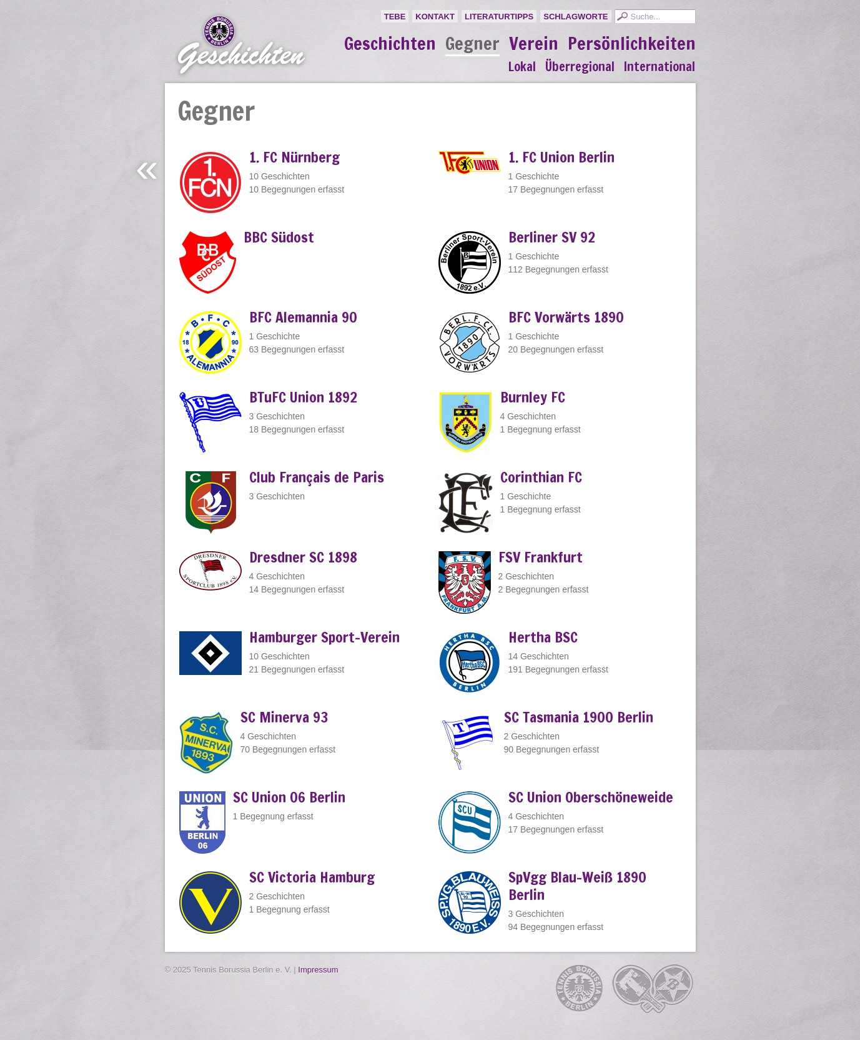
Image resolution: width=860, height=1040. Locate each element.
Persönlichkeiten (632, 43)
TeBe (395, 16)
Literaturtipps (499, 16)
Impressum (318, 969)
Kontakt (435, 16)
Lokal (522, 67)
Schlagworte (575, 16)
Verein (533, 43)
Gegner (472, 44)
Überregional (580, 67)
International (659, 67)
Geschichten (390, 43)
